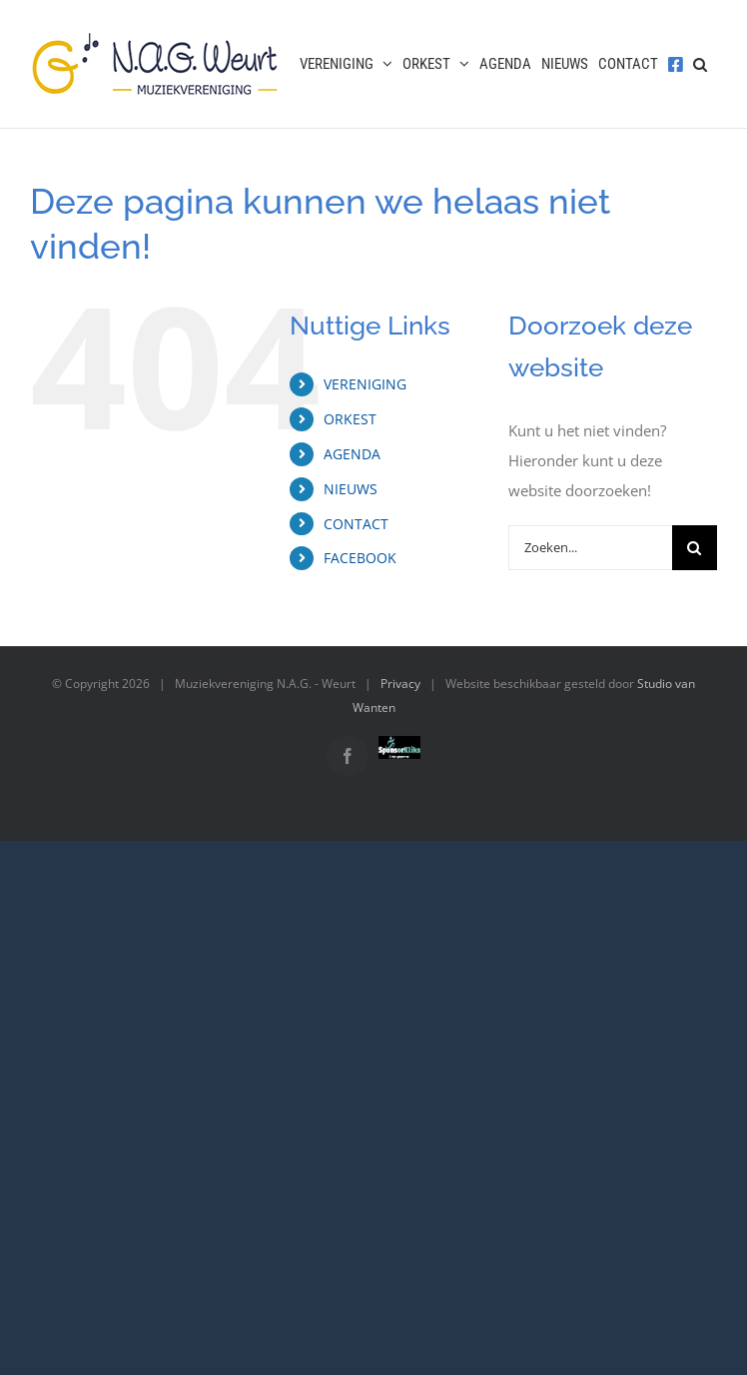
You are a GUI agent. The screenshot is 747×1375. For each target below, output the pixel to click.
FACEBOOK (360, 557)
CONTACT (356, 523)
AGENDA (352, 453)
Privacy (400, 683)
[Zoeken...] (590, 547)
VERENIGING (365, 383)
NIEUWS (350, 488)
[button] (700, 64)
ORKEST (350, 418)
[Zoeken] (694, 547)
